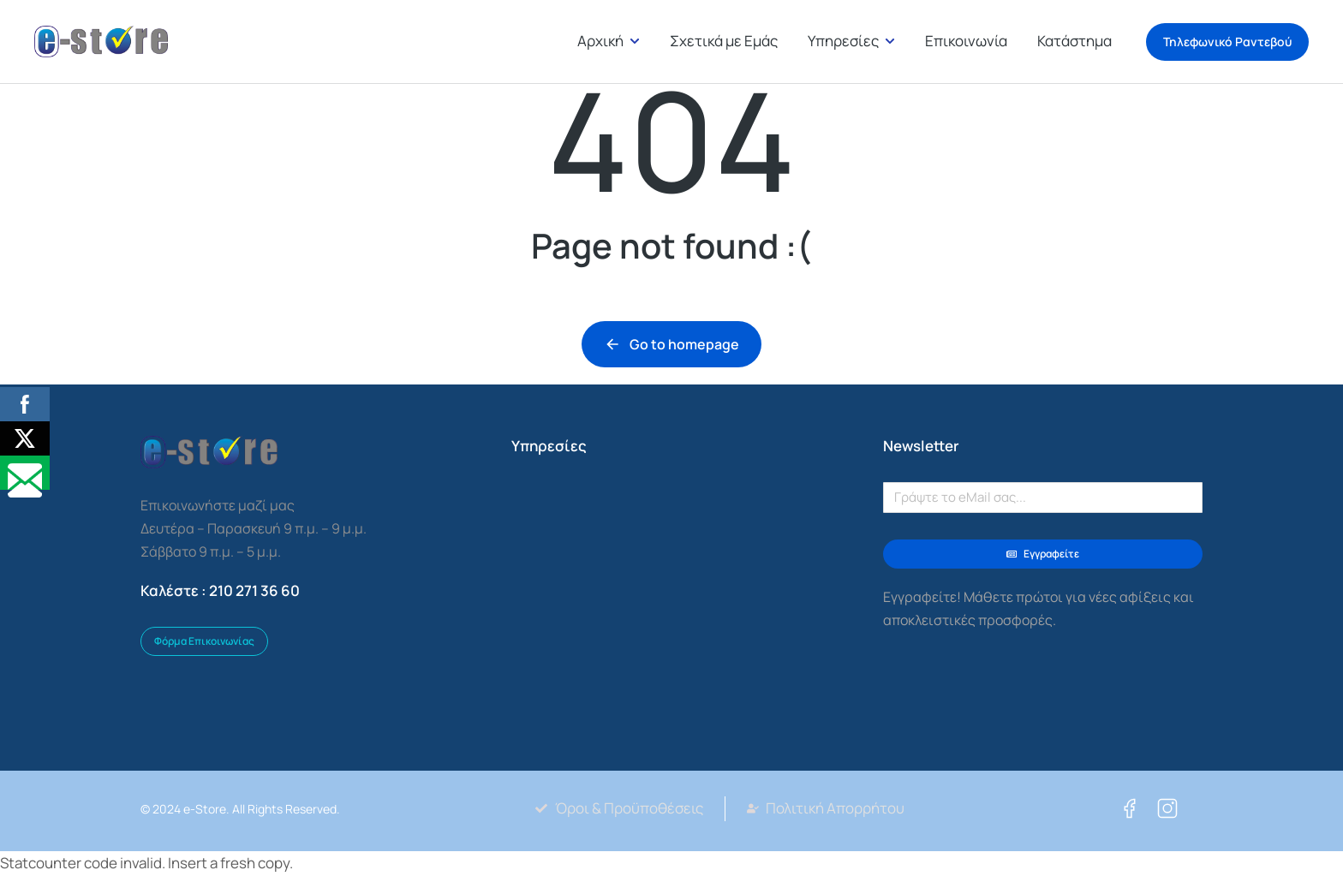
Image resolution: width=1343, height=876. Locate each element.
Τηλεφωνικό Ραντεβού (1227, 42)
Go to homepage (671, 344)
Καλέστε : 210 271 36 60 (220, 590)
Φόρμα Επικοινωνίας (204, 641)
